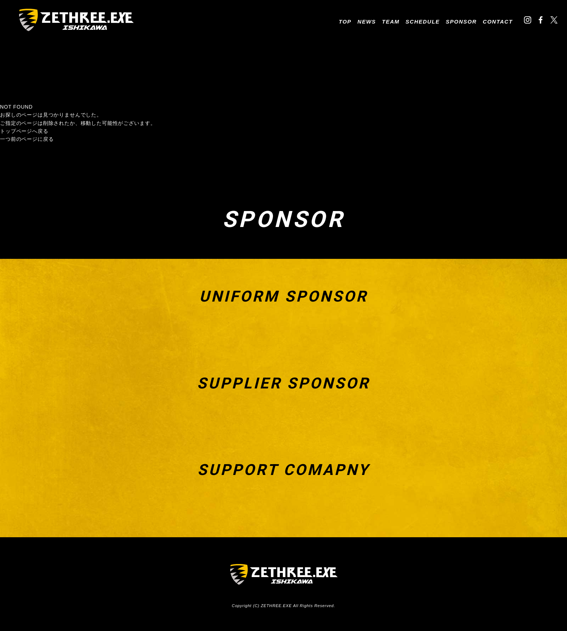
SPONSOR (461, 21)
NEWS (367, 21)
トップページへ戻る (24, 131)
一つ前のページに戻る (27, 139)
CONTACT (498, 21)
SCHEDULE (423, 21)
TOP (345, 21)
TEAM (391, 21)
